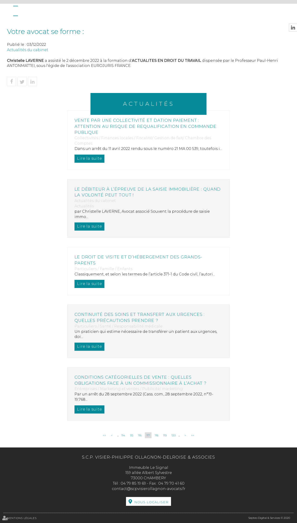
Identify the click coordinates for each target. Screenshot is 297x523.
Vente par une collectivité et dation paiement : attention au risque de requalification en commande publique (146, 126)
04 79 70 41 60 (171, 483)
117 (148, 435)
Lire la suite (89, 158)
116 (140, 435)
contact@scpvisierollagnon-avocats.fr (148, 489)
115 (131, 435)
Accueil (15, 11)
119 (165, 435)
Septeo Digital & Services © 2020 (269, 518)
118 (156, 435)
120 (173, 435)
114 (123, 435)
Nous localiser (151, 502)
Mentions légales (22, 518)
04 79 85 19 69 (133, 483)
